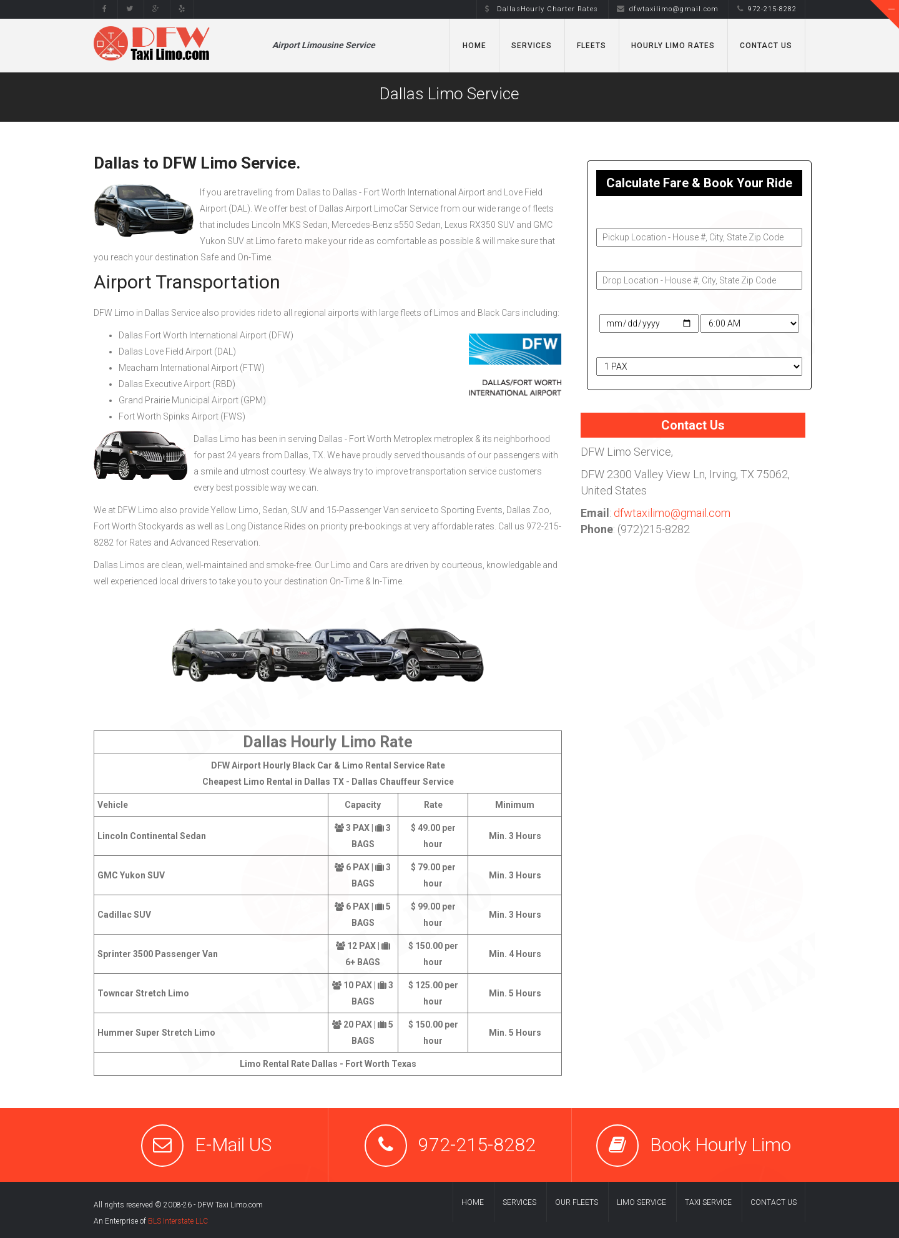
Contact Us (766, 45)
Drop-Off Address (633, 260)
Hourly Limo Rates (673, 45)
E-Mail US (233, 1145)
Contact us (773, 1202)
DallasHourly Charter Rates (541, 9)
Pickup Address (628, 217)
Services (531, 45)
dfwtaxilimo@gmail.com (668, 9)
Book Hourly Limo (720, 1145)
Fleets (591, 45)
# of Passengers (630, 346)
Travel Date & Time (634, 303)
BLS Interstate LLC (178, 1221)
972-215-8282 (767, 9)
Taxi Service (708, 1202)
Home (474, 45)
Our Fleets (576, 1202)
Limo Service (641, 1202)
